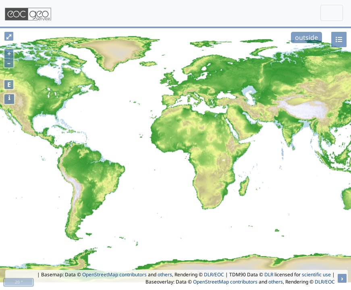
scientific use (316, 274)
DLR (268, 274)
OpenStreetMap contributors (114, 274)
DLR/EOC (214, 274)
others (165, 274)
